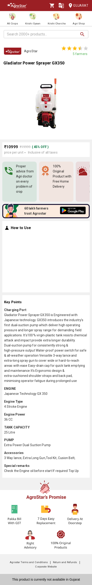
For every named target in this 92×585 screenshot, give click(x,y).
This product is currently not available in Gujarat (46, 579)
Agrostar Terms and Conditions (29, 562)
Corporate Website (46, 566)
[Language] (61, 5)
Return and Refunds (65, 562)
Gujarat (77, 5)
